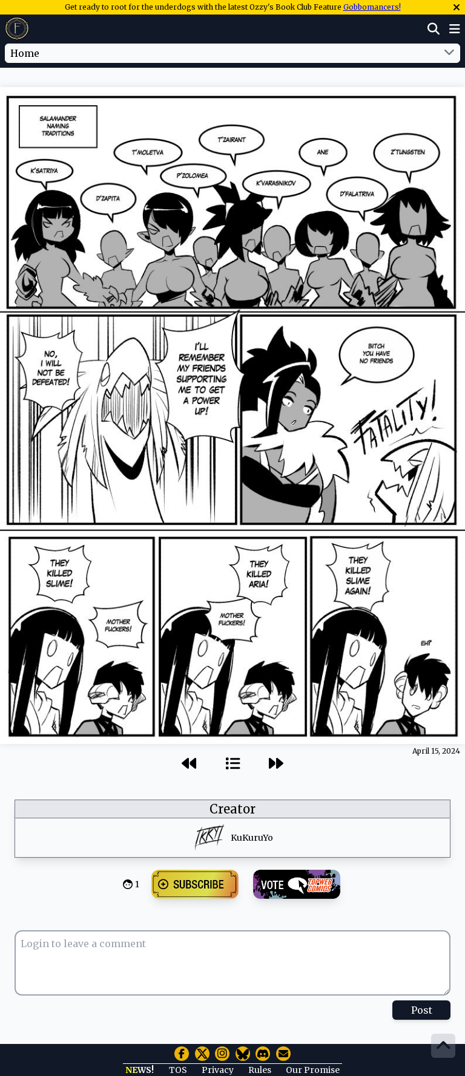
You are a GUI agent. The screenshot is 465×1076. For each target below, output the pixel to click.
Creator (232, 809)
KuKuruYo (252, 837)
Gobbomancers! (372, 6)
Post (421, 1010)
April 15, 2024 (436, 750)
